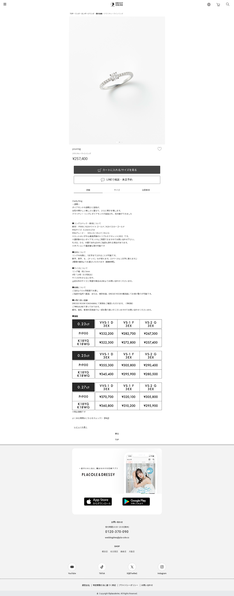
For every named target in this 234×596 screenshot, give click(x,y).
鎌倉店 (123, 551)
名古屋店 (114, 551)
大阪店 (132, 551)
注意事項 (146, 189)
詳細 (88, 189)
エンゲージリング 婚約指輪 (91, 13)
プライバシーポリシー (128, 585)
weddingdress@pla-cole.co (117, 537)
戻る (117, 433)
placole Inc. (115, 593)
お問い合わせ (147, 585)
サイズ (117, 189)
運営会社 (86, 585)
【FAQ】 (106, 418)
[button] (117, 142)
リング (77, 13)
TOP (71, 13)
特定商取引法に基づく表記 (104, 585)
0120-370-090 (117, 532)
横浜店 (105, 551)
